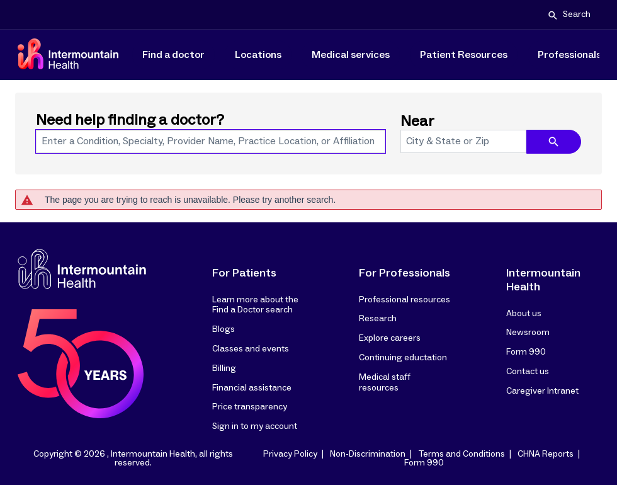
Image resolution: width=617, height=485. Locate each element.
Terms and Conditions (461, 454)
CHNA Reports (546, 454)
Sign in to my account (254, 426)
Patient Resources (463, 55)
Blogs (223, 329)
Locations (258, 55)
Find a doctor (173, 55)
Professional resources (404, 299)
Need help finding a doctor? (130, 120)
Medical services (351, 55)
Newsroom (528, 332)
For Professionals (404, 273)
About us (523, 313)
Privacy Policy (290, 454)
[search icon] (553, 142)
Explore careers (390, 338)
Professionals (569, 55)
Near (417, 121)
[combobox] (210, 141)
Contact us (527, 371)
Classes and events (250, 349)
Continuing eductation (403, 357)
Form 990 (526, 352)
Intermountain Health (543, 280)
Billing (224, 368)
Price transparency (249, 406)
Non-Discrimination (367, 454)
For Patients (244, 273)
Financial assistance (252, 388)
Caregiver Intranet (542, 391)
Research (378, 318)
